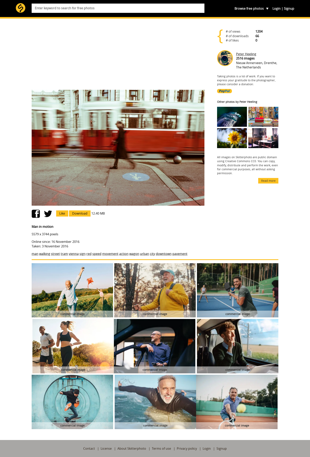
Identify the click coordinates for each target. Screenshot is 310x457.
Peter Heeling (246, 54)
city (152, 254)
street (55, 254)
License (106, 448)
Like (62, 213)
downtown (164, 254)
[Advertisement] (118, 55)
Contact (89, 448)
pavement (179, 254)
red (89, 254)
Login (276, 8)
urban (144, 254)
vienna (74, 254)
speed (96, 254)
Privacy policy (187, 448)
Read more (268, 181)
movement (110, 254)
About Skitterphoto (131, 448)
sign (82, 254)
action (124, 254)
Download (79, 213)
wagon (134, 254)
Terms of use (161, 448)
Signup (289, 8)
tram (64, 254)
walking (44, 254)
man (35, 254)
